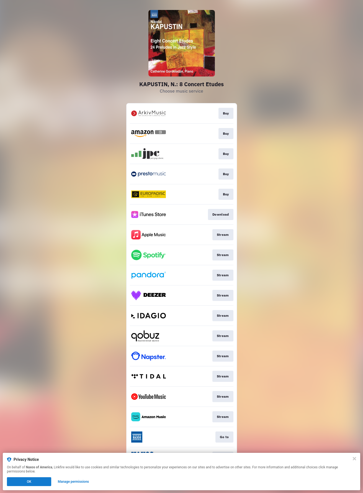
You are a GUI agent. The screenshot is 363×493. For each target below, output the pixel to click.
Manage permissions (73, 482)
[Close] (354, 458)
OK (29, 482)
